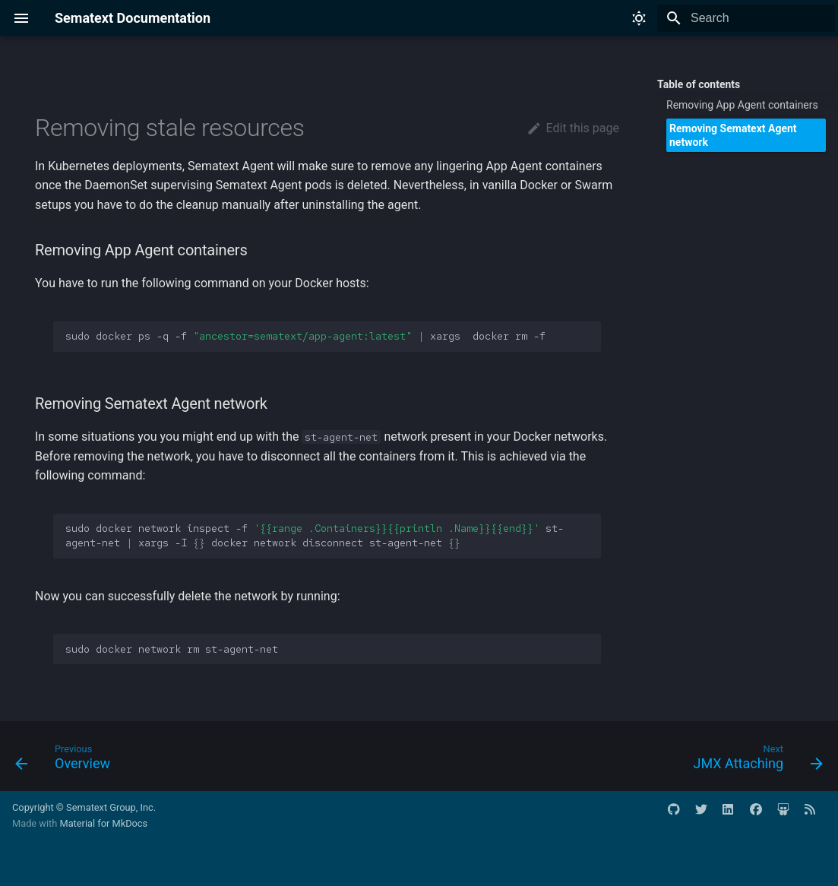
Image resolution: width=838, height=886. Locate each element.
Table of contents (698, 84)
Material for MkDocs (103, 823)
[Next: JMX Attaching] (753, 760)
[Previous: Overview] (67, 760)
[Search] (746, 18)
